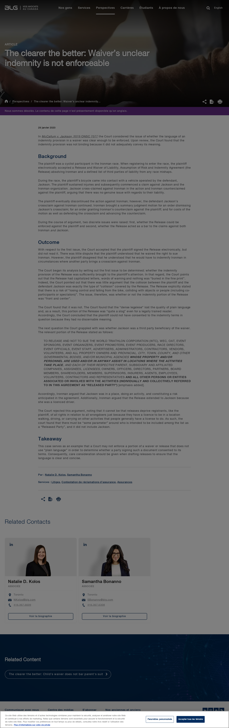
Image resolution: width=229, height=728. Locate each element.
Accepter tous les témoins (190, 721)
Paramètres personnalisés (160, 721)
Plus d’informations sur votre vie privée (32, 726)
